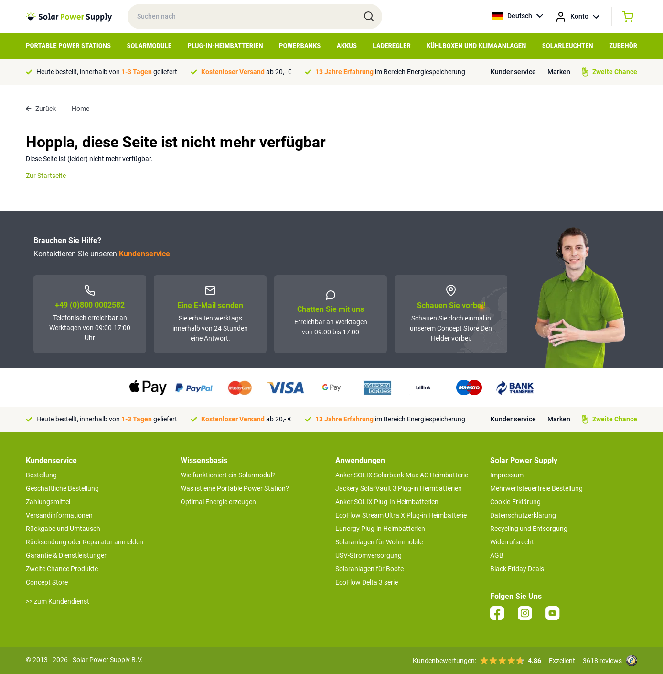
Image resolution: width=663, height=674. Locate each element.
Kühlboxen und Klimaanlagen (476, 46)
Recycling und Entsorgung (528, 528)
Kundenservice (513, 72)
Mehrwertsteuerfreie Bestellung (536, 488)
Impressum (507, 475)
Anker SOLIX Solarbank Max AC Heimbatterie (401, 475)
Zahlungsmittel (48, 502)
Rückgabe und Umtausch (63, 528)
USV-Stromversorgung (368, 555)
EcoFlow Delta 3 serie (366, 582)
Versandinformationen (59, 515)
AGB (496, 555)
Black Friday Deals (517, 569)
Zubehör (623, 46)
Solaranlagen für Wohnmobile (379, 542)
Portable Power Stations (68, 46)
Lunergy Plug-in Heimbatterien (380, 528)
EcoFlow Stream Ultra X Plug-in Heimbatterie (401, 515)
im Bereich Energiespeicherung (390, 72)
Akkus (347, 46)
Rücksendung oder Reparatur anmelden (84, 542)
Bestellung (41, 475)
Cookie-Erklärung (515, 502)
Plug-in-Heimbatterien (225, 46)
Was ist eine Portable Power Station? (235, 488)
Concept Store (47, 582)
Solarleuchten (567, 46)
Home (80, 108)
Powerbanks (300, 46)
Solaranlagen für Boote (369, 569)
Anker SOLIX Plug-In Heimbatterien (386, 502)
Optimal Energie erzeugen (218, 502)
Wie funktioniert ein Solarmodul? (228, 475)
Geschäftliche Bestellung (62, 488)
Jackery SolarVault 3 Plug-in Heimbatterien (398, 488)
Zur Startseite (46, 175)
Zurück (41, 108)
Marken (558, 72)
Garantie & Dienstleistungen (67, 555)
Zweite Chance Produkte (62, 569)
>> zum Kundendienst (57, 601)
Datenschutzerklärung (523, 515)
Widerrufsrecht (512, 542)
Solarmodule (149, 46)
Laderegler (391, 46)
